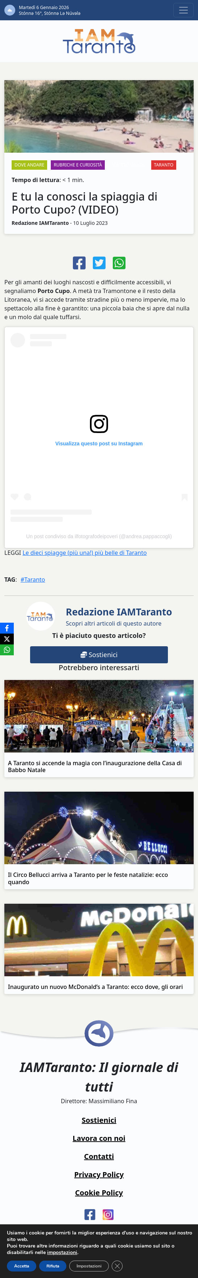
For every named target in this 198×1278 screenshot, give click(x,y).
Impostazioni (89, 1266)
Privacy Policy (99, 1174)
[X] (7, 639)
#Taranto (33, 580)
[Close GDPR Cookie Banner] (117, 1266)
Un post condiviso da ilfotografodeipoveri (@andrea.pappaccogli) (99, 536)
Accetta (21, 1266)
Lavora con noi (99, 1138)
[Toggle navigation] (183, 10)
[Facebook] (7, 628)
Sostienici (99, 654)
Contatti (99, 1156)
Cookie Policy (99, 1192)
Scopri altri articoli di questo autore (119, 616)
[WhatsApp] (7, 649)
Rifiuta (52, 1266)
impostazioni (62, 1252)
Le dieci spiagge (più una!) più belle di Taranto (84, 553)
